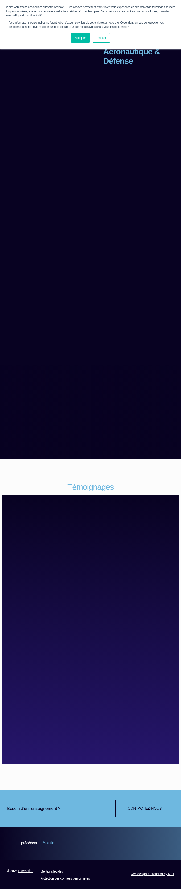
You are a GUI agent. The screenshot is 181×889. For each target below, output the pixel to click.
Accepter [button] (80, 38)
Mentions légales (51, 872)
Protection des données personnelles (64, 879)
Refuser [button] (101, 38)
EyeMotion (25, 871)
